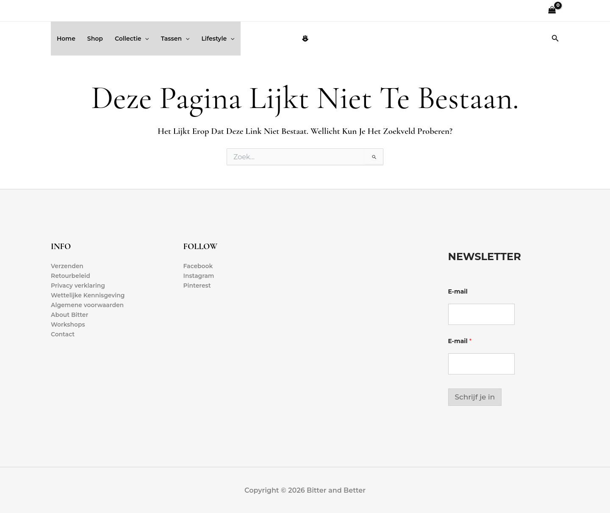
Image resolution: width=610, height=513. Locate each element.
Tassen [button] (175, 38)
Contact (63, 334)
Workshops (68, 325)
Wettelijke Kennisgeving (88, 295)
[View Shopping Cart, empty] (552, 11)
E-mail (458, 291)
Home (66, 38)
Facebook (198, 266)
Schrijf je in (475, 397)
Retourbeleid (71, 276)
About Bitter (70, 315)
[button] (145, 38)
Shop (95, 38)
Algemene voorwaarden (88, 305)
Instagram (199, 276)
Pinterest (197, 285)
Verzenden (67, 266)
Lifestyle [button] (217, 38)
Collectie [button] (132, 38)
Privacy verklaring (78, 285)
